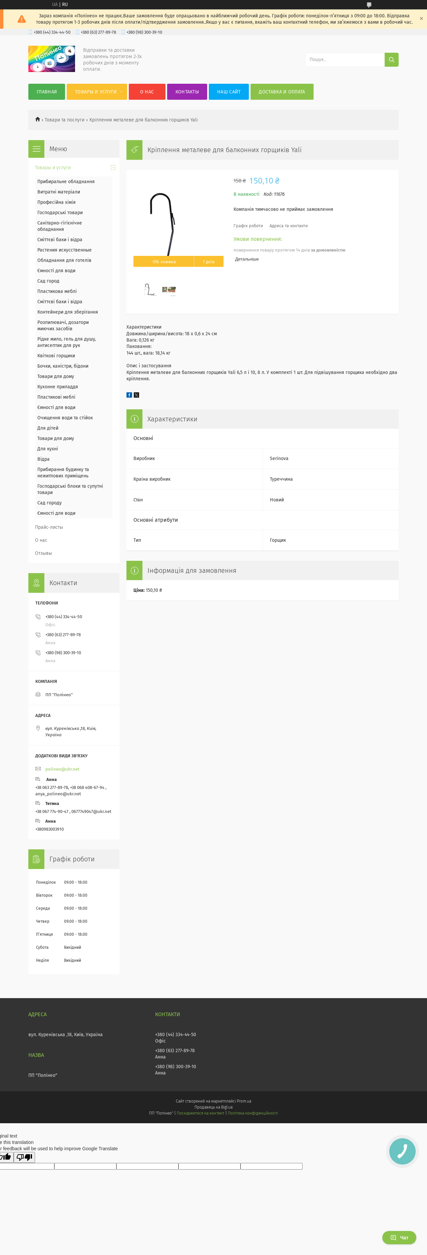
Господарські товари (60, 213)
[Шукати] (392, 60)
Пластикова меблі (57, 291)
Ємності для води (56, 271)
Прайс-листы (49, 527)
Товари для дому (55, 376)
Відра (43, 459)
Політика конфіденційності (253, 1113)
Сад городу (49, 503)
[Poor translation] (24, 1157)
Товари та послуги (64, 120)
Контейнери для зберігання (67, 312)
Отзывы (43, 553)
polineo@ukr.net (62, 769)
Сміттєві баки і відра (59, 240)
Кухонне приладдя (57, 387)
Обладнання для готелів (64, 260)
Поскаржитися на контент (200, 1113)
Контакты (187, 92)
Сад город (48, 281)
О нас (147, 92)
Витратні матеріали (58, 192)
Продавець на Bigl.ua (213, 1107)
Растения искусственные (64, 250)
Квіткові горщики (56, 356)
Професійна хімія (56, 202)
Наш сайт (229, 92)
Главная (47, 92)
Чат (399, 1238)
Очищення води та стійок (65, 418)
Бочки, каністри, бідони (62, 366)
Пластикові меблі (56, 397)
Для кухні (47, 449)
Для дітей (47, 428)
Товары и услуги (96, 92)
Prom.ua (244, 1101)
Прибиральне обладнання (66, 181)
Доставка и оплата (282, 92)
